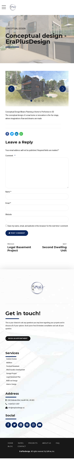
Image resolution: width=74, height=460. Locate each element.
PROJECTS (32, 443)
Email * (8, 203)
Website (8, 214)
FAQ (57, 443)
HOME (10, 443)
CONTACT (22, 446)
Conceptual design (15, 28)
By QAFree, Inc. (49, 451)
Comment (10, 156)
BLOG (10, 446)
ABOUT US (46, 443)
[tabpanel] (37, 88)
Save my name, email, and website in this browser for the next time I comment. (38, 226)
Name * (8, 192)
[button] (11, 89)
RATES (20, 443)
